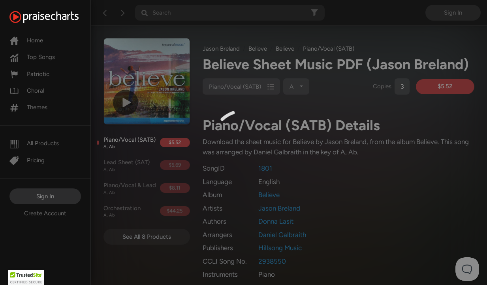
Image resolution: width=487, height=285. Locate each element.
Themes (28, 107)
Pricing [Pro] (27, 160)
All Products (34, 143)
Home (26, 40)
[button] (26, 277)
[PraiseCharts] (53, 17)
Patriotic (29, 74)
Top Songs (32, 57)
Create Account (45, 213)
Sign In (45, 196)
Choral (26, 90)
